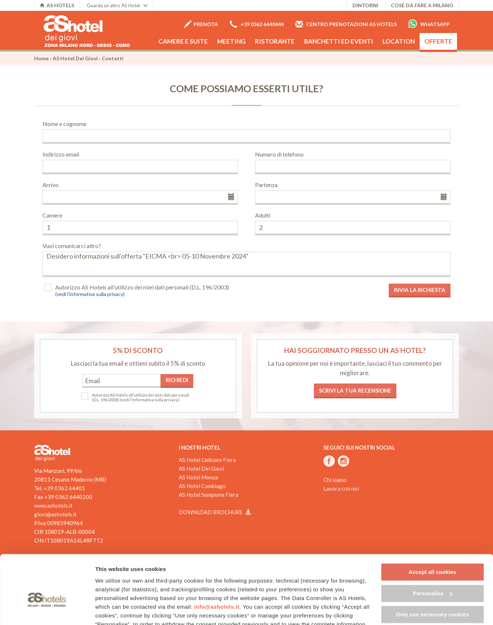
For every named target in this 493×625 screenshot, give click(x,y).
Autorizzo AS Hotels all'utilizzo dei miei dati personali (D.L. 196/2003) (142, 287)
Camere (52, 215)
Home (41, 58)
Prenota (201, 24)
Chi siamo (335, 479)
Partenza (266, 184)
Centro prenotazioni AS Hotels (346, 24)
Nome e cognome (64, 123)
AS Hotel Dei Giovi (75, 58)
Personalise (432, 551)
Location (399, 41)
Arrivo (50, 184)
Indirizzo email (61, 154)
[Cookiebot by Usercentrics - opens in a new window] (47, 610)
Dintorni (365, 5)
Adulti (262, 215)
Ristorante (275, 41)
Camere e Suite (183, 41)
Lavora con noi (341, 488)
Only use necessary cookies (432, 572)
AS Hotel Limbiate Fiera (207, 459)
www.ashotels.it (53, 505)
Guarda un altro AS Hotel (117, 5)
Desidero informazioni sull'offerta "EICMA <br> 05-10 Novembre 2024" (246, 264)
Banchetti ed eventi (338, 41)
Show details (112, 611)
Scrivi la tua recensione (355, 390)
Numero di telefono (279, 154)
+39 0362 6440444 (257, 24)
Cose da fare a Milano (422, 5)
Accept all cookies (432, 530)
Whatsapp (429, 23)
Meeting (231, 41)
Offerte (438, 41)
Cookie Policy (216, 591)
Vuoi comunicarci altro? (72, 245)
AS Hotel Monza (198, 477)
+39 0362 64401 (64, 488)
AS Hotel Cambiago (202, 486)
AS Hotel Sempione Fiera (208, 494)
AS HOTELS (57, 5)
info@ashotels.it (216, 564)
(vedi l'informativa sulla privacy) (90, 294)
